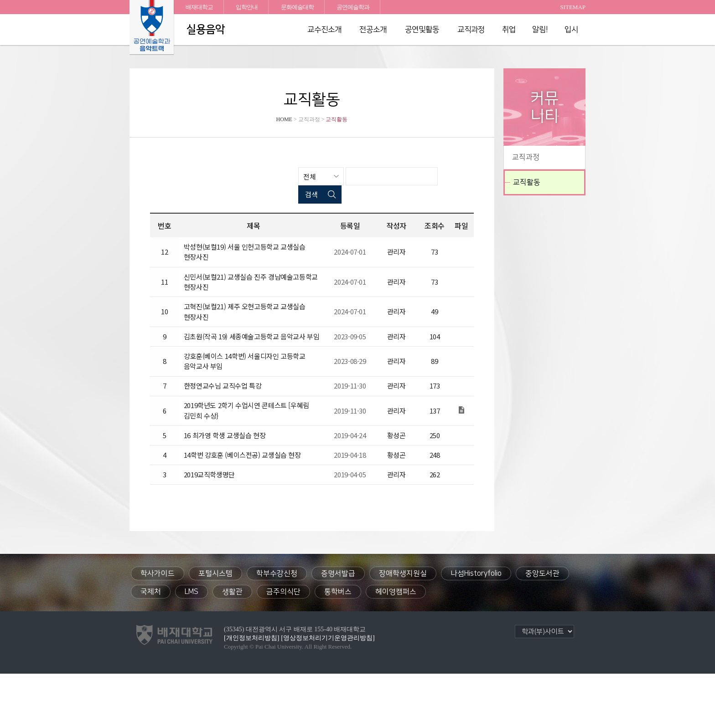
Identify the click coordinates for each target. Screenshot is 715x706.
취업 (509, 30)
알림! (540, 30)
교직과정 (471, 30)
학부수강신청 (276, 606)
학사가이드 (157, 606)
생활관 (232, 624)
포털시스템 (215, 606)
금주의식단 (283, 624)
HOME (284, 119)
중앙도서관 (542, 606)
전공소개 (373, 30)
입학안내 (247, 7)
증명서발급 (338, 606)
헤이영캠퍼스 (395, 624)
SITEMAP (572, 7)
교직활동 (526, 182)
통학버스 (338, 624)
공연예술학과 (353, 7)
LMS (191, 624)
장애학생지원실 (403, 606)
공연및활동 (422, 30)
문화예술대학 (297, 7)
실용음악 (206, 30)
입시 (571, 30)
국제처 (150, 624)
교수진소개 (324, 30)
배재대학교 (199, 7)
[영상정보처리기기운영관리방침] (327, 670)
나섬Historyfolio (476, 606)
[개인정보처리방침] (251, 670)
